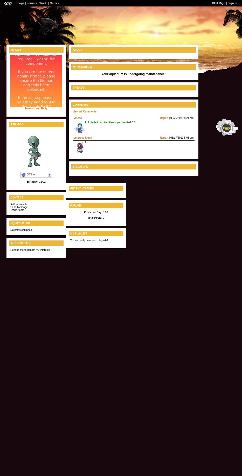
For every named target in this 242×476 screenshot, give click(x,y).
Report (164, 118)
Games (54, 3)
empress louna (83, 137)
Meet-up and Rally (36, 108)
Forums (32, 3)
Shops (20, 3)
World (43, 3)
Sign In (232, 3)
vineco (78, 118)
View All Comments (84, 111)
